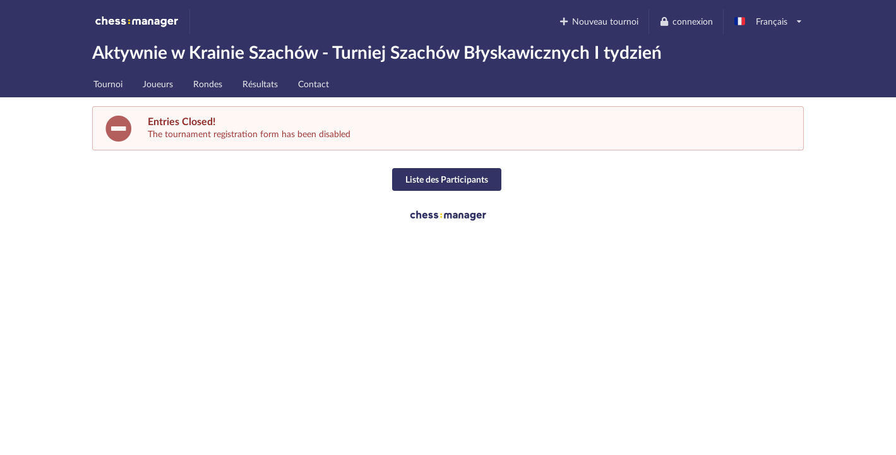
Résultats (260, 83)
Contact (313, 83)
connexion (686, 21)
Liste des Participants (446, 179)
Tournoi (107, 83)
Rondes (207, 83)
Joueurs (158, 83)
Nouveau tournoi (599, 21)
